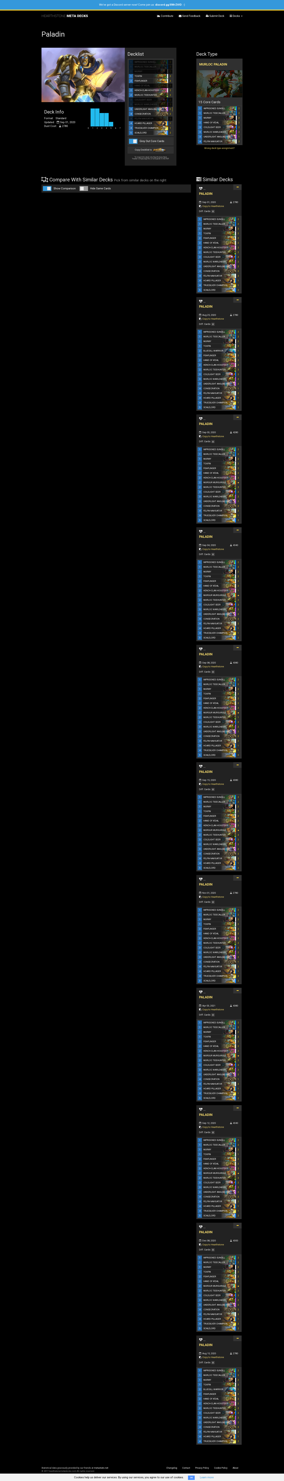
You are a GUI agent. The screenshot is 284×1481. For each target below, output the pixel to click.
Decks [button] (236, 16)
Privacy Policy (202, 1468)
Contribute (165, 16)
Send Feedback (189, 16)
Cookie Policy (220, 1468)
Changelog (171, 1468)
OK (191, 1477)
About (235, 1468)
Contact (186, 1468)
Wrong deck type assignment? (219, 148)
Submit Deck (215, 16)
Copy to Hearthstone (213, 206)
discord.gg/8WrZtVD (168, 4)
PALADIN (205, 194)
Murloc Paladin (213, 64)
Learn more (207, 1477)
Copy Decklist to (150, 150)
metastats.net (101, 1468)
